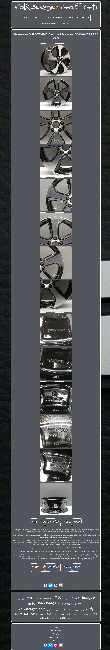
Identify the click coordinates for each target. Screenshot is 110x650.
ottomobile (45, 618)
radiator (20, 599)
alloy (77, 610)
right (34, 613)
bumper (88, 597)
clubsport (67, 603)
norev (67, 599)
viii (95, 613)
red (79, 614)
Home (56, 627)
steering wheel (87, 614)
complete (48, 598)
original (66, 609)
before (18, 613)
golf (89, 608)
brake (49, 614)
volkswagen (48, 603)
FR (58, 640)
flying (74, 614)
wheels (38, 599)
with (55, 614)
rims (63, 617)
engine (56, 610)
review (49, 610)
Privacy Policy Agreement (55, 634)
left (68, 613)
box (82, 610)
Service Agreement (56, 637)
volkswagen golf (32, 609)
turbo (31, 603)
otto (55, 617)
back (26, 614)
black (75, 598)
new (70, 618)
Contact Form (56, 630)
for (59, 597)
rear (29, 598)
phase (62, 614)
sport (42, 614)
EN (54, 640)
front (79, 603)
